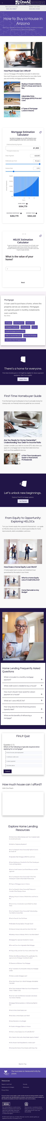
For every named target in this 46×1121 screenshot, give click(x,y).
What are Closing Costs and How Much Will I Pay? (23, 929)
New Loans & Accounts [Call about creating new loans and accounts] (11, 7)
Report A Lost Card (7, 1084)
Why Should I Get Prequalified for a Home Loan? (22, 1042)
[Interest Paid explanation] (36, 213)
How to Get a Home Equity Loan (18, 1010)
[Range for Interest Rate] (23, 171)
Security (25, 1084)
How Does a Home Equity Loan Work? (20, 1015)
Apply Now (23, 379)
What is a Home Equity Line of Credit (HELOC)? (22, 1032)
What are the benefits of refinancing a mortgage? (18, 716)
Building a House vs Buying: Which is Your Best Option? (24, 934)
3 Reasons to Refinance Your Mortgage (20, 963)
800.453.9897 (11, 9)
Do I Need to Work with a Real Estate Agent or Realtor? (24, 1037)
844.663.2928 (34, 9)
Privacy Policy (5, 1090)
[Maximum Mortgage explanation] (21, 213)
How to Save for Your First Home (18, 918)
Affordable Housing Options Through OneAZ (21, 924)
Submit (7, 771)
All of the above (10, 765)
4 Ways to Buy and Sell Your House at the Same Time (24, 950)
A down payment (10, 761)
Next (23, 282)
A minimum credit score (12, 757)
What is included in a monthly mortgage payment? (18, 678)
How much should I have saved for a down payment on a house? (19, 693)
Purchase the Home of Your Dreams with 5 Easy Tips (23, 1048)
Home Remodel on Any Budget (18, 1021)
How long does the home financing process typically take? (20, 708)
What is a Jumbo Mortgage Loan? (18, 976)
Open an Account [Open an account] (35, 2)
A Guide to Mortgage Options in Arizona (20, 1026)
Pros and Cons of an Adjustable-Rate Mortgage (22, 945)
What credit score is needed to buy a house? (20, 686)
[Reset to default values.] (40, 132)
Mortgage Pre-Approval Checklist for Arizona (21, 940)
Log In (42, 2)
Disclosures (26, 1087)
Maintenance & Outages (8, 1087)
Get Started (23, 501)
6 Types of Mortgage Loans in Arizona (20, 884)
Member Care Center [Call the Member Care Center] (34, 7)
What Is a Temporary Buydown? (18, 844)
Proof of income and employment (14, 752)
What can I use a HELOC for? (14, 701)
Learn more (37, 1110)
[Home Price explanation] (27, 204)
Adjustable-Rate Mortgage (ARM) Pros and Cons (22, 857)
